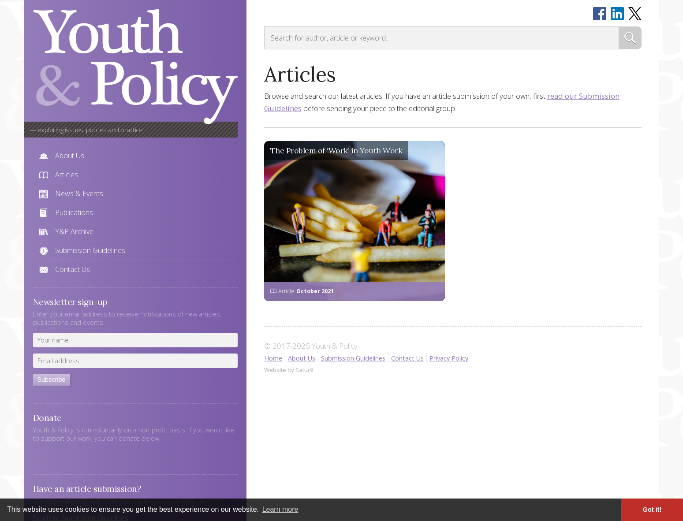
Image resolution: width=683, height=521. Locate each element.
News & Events (79, 193)
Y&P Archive (74, 231)
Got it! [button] (652, 509)
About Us (69, 155)
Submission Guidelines (90, 250)
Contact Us (72, 269)
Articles (66, 174)
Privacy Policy (448, 358)
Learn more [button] (280, 509)
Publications (74, 212)
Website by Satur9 (289, 370)
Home (273, 358)
